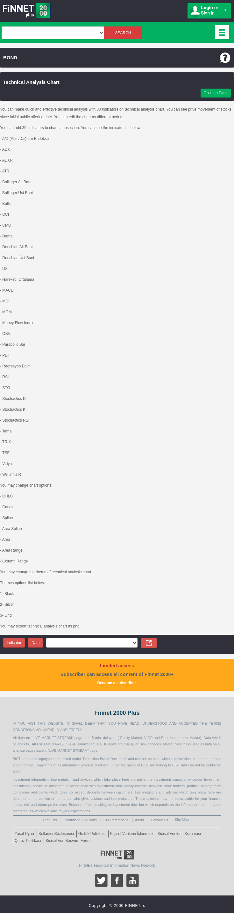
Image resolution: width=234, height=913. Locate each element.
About (139, 820)
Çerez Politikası (28, 840)
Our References (115, 820)
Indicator (14, 643)
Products (50, 820)
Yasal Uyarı (24, 833)
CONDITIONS (24, 730)
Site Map (181, 820)
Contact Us (159, 820)
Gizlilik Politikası (92, 833)
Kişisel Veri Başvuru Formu (68, 840)
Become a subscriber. (117, 683)
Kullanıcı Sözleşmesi (56, 833)
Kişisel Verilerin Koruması (179, 833)
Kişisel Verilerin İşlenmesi (131, 833)
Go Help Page (216, 93)
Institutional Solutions (80, 820)
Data (35, 643)
